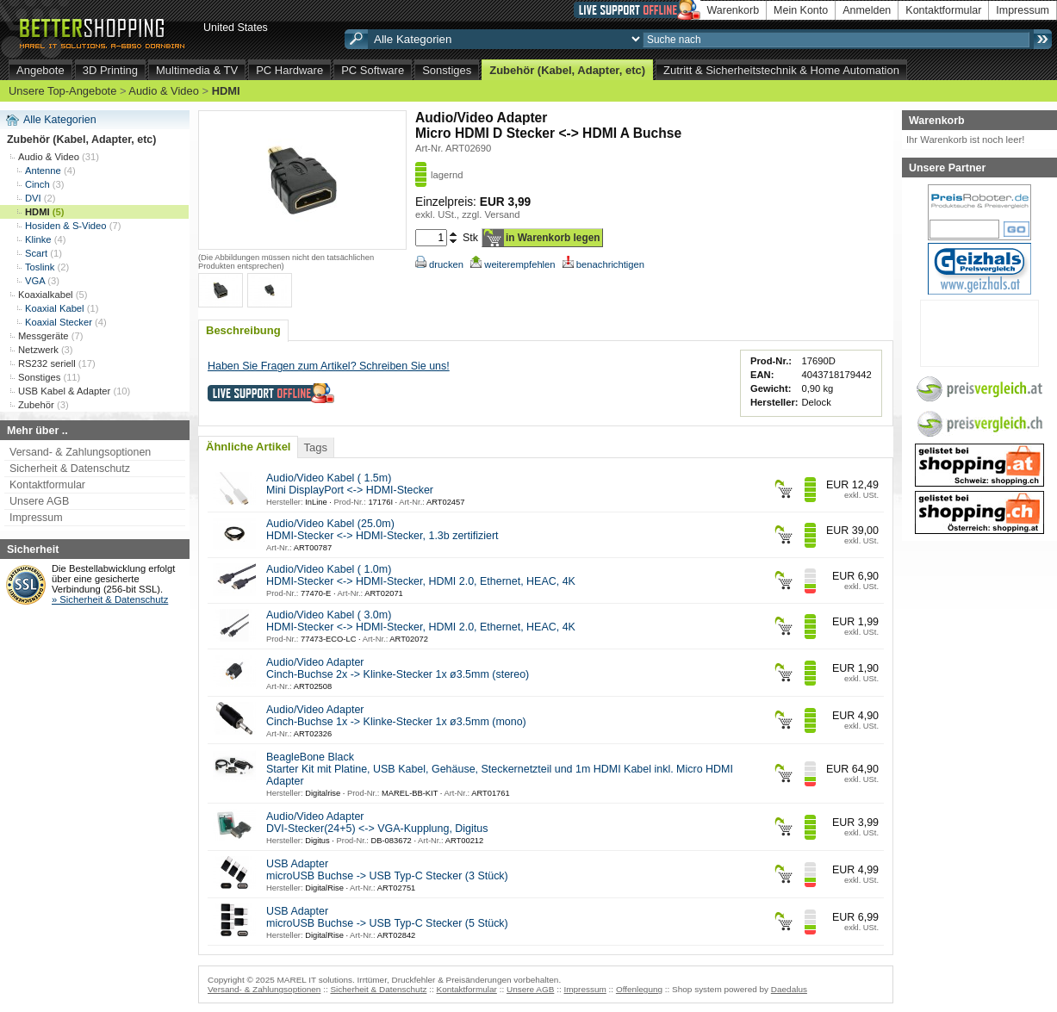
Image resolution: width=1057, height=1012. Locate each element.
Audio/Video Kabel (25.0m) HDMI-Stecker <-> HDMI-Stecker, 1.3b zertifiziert (382, 530)
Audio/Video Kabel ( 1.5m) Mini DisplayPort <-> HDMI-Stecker (349, 484)
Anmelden (866, 10)
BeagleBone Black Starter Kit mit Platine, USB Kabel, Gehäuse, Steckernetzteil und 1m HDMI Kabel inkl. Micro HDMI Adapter (499, 769)
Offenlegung (639, 989)
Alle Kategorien (59, 120)
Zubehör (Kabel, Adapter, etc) (567, 70)
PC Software (372, 70)
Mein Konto (801, 10)
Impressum (1022, 10)
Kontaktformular (943, 10)
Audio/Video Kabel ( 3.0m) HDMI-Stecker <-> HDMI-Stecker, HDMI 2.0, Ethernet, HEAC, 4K (420, 621)
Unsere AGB (39, 501)
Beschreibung (243, 330)
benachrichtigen (603, 264)
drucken (439, 264)
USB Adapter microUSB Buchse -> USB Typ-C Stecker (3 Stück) (387, 870)
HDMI (226, 90)
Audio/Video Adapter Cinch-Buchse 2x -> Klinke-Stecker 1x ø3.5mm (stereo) (397, 668)
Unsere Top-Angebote (62, 90)
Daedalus (789, 989)
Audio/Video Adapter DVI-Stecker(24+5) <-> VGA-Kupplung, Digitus (377, 822)
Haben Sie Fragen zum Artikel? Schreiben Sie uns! (329, 366)
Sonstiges (446, 70)
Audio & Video (163, 90)
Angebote (40, 70)
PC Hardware (289, 70)
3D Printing (110, 70)
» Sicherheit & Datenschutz (110, 599)
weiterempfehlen (512, 264)
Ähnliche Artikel (248, 446)
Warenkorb (733, 10)
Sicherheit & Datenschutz (69, 469)
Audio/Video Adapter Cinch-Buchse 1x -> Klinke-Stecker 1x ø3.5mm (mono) (396, 716)
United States (235, 28)
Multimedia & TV (197, 70)
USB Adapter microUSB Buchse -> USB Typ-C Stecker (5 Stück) (387, 917)
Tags (314, 447)
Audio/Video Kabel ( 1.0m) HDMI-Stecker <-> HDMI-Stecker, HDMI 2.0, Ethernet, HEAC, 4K (420, 575)
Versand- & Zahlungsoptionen (80, 452)
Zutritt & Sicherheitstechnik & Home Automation (781, 70)
